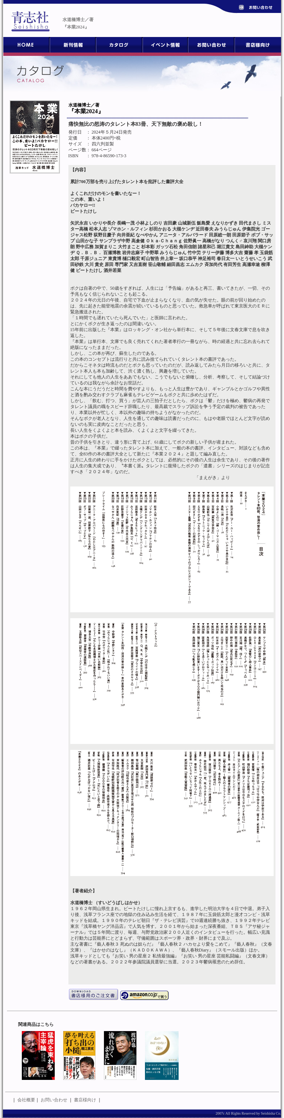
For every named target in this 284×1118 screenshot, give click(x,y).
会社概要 (26, 1099)
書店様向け (85, 1099)
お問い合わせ (54, 1099)
